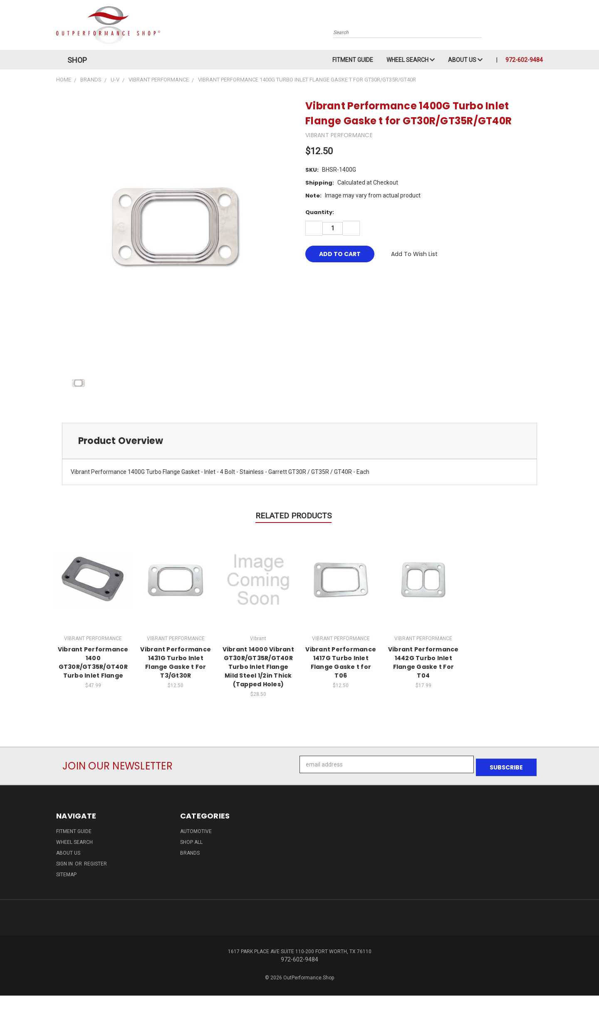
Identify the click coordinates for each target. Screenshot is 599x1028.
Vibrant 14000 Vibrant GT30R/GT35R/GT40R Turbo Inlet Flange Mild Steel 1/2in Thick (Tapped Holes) (258, 666)
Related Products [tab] (293, 515)
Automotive (196, 828)
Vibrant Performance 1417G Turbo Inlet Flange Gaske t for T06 (340, 662)
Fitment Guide (352, 60)
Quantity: (319, 212)
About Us (465, 60)
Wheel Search (410, 60)
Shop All (191, 839)
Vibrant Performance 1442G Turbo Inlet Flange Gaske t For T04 (423, 662)
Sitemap (66, 872)
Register (95, 861)
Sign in (65, 861)
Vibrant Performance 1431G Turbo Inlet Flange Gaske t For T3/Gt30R (175, 662)
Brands (190, 850)
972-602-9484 (524, 60)
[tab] (299, 441)
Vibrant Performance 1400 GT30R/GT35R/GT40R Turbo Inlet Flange (93, 662)
